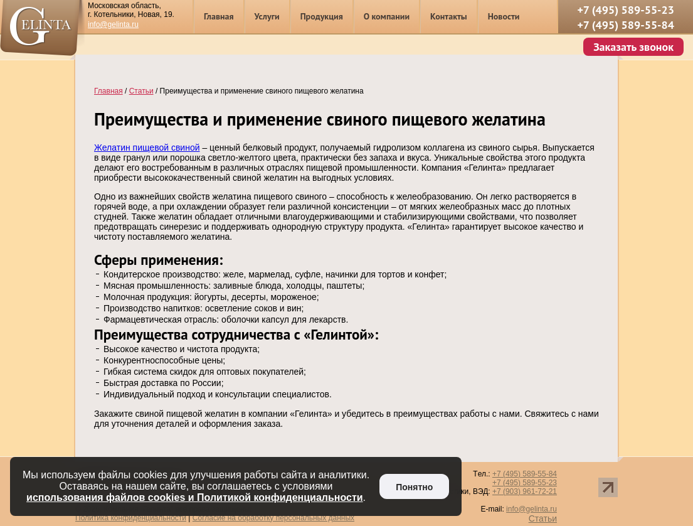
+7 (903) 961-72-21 (524, 491)
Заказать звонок (633, 47)
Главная (219, 16)
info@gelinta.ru (113, 24)
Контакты (448, 16)
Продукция (321, 16)
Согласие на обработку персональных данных (273, 517)
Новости (504, 16)
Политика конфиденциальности (130, 517)
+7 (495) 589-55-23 (625, 10)
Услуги (267, 16)
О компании (387, 16)
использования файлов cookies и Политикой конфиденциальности (194, 497)
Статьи (543, 518)
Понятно (414, 487)
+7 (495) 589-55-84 (625, 25)
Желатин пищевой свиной (147, 147)
